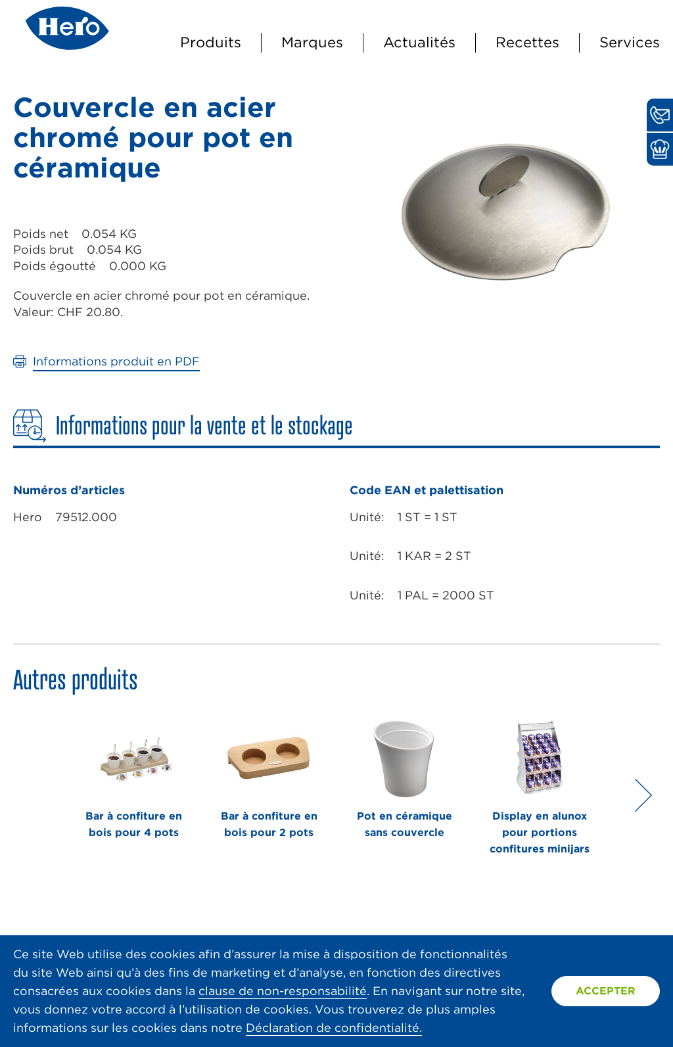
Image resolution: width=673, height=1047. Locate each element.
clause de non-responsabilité (282, 991)
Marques (312, 42)
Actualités (419, 42)
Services (629, 42)
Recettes (527, 42)
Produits (210, 42)
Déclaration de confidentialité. (334, 1028)
